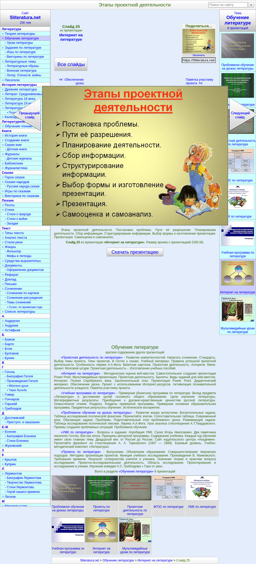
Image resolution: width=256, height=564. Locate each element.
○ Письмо (9, 284)
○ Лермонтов (12, 473)
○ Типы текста (13, 233)
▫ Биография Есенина (20, 436)
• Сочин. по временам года (24, 307)
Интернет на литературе (70, 37)
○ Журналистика (14, 168)
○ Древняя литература (19, 89)
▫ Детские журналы (18, 158)
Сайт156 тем (25, 17)
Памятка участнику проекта (199, 81)
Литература (11, 29)
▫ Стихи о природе (18, 214)
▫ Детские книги (16, 149)
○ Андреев (10, 325)
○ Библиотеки (12, 163)
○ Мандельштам (14, 506)
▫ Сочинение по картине (22, 293)
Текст (6, 228)
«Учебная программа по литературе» (88, 393)
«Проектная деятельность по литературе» (92, 357)
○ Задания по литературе (21, 47)
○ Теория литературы (18, 34)
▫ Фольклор (13, 251)
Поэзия (8, 200)
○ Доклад (9, 279)
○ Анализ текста (14, 237)
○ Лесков (9, 497)
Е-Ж (5, 427)
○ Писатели (11, 80)
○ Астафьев (11, 330)
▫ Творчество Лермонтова (23, 482)
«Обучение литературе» (137, 471)
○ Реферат (10, 275)
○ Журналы (10, 154)
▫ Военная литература (20, 70)
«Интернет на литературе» (80, 373)
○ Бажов (8, 339)
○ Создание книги (15, 140)
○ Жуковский (11, 445)
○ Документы (12, 265)
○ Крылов (9, 459)
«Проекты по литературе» (81, 452)
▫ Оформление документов (24, 270)
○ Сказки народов (15, 182)
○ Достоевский (13, 418)
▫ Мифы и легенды (18, 256)
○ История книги (14, 135)
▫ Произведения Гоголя (21, 381)
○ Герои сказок (13, 177)
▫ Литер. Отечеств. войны (23, 75)
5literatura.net (89, 560)
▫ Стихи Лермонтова (19, 487)
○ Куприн (9, 464)
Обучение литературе (118, 560)
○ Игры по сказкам (16, 191)
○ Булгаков (10, 353)
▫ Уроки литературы (19, 43)
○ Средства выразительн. (22, 261)
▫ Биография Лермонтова (23, 478)
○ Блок (7, 349)
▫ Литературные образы (22, 66)
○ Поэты (8, 205)
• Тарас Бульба (17, 390)
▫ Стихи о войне (16, 219)
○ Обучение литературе (20, 38)
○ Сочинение (12, 289)
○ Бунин (8, 358)
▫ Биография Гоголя (19, 376)
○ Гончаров (10, 399)
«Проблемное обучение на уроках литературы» (96, 412)
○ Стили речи (12, 242)
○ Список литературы (18, 311)
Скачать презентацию (135, 252)
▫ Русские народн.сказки (22, 186)
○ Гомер (8, 394)
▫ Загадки (11, 223)
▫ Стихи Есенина (17, 441)
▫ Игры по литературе (20, 52)
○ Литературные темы (19, 61)
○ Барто (8, 344)
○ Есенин (9, 432)
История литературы (19, 85)
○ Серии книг (12, 145)
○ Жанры (9, 247)
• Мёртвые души (17, 385)
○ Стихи (8, 210)
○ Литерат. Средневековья (22, 94)
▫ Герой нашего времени (22, 492)
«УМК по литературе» (77, 432)
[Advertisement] (135, 49)
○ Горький (9, 404)
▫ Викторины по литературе (24, 57)
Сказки (7, 173)
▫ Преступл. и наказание (22, 422)
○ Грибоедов (11, 408)
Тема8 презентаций (238, 20)
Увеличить (199, 54)
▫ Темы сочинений (18, 302)
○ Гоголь (8, 372)
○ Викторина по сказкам (20, 196)
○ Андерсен (11, 321)
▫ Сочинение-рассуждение (24, 298)
